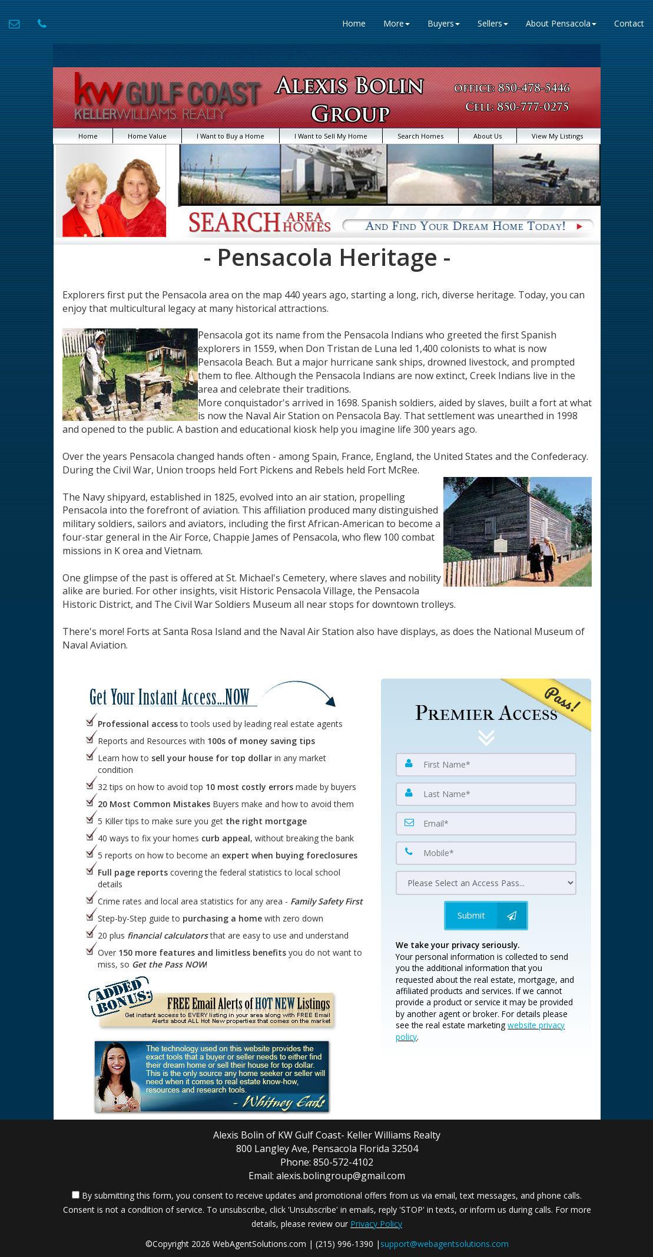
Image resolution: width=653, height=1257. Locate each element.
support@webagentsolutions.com (444, 1243)
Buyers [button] (443, 23)
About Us (487, 135)
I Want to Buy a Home (230, 135)
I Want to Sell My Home (330, 135)
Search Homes (420, 135)
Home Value (147, 135)
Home (354, 23)
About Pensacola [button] (561, 23)
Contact (629, 23)
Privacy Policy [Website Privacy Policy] (376, 1223)
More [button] (396, 23)
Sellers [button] (493, 23)
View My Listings (557, 135)
